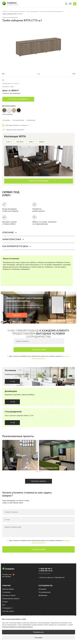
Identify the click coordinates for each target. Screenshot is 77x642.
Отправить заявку (39, 349)
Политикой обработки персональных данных (17, 627)
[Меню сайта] (74, 3)
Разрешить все (38, 632)
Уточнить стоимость (18, 99)
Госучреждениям (18, 120)
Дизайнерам (31, 120)
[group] (38, 46)
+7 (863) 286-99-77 (45, 569)
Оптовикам (6, 120)
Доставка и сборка (8, 595)
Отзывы (5, 601)
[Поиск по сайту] (66, 4)
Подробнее (16, 315)
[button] (3, 73)
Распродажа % (7, 608)
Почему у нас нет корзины (7, 575)
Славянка (8, 569)
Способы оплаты (8, 611)
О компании (6, 592)
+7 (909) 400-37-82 (45, 571)
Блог (4, 605)
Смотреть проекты (38, 481)
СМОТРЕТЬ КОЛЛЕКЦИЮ (38, 181)
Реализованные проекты (10, 598)
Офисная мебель (8, 589)
